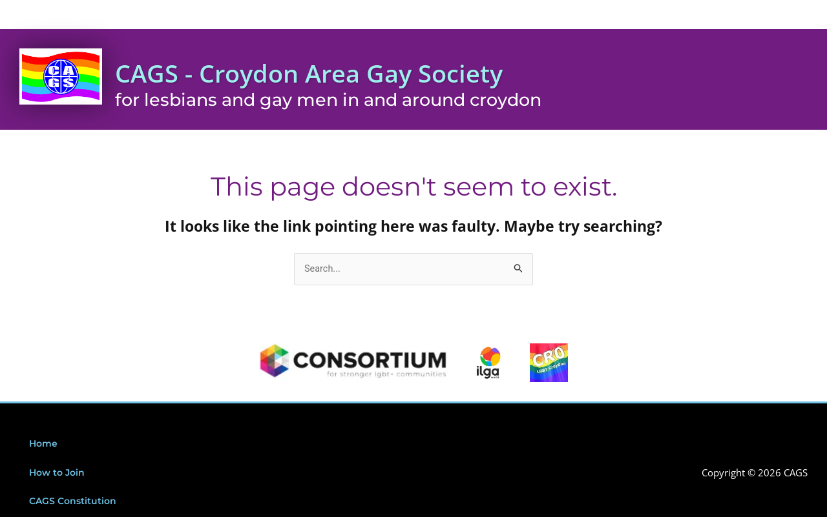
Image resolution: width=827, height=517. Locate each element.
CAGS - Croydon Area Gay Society (345, 72)
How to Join (59, 474)
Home (44, 445)
